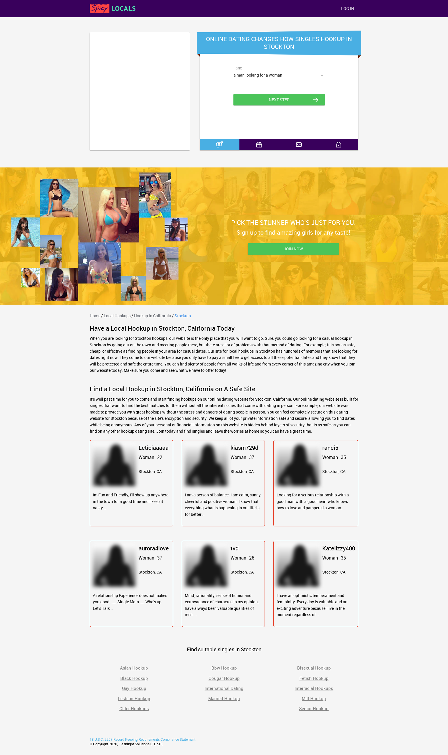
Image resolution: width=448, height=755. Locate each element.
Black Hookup (134, 678)
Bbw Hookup (224, 668)
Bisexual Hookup (314, 668)
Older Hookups (134, 708)
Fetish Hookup (314, 678)
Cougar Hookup (224, 678)
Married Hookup (224, 698)
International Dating (224, 688)
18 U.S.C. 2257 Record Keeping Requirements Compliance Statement (142, 739)
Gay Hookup (134, 688)
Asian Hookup (134, 668)
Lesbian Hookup (134, 698)
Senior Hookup (314, 708)
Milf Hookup (314, 698)
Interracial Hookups (314, 688)
